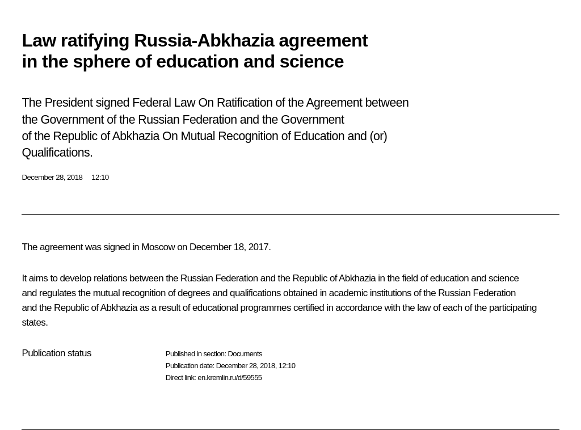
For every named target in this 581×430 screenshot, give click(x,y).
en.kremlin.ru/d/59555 (229, 377)
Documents (245, 353)
